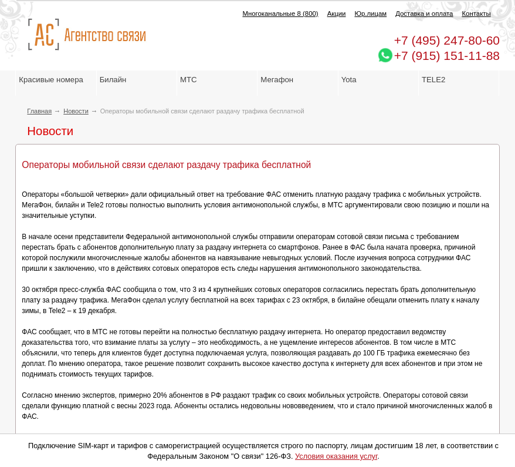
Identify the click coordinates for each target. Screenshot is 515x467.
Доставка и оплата (424, 13)
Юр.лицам (370, 13)
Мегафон (276, 79)
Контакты (476, 13)
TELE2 (433, 79)
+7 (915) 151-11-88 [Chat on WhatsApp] (447, 55)
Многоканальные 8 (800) (280, 13)
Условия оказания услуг (336, 456)
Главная (39, 111)
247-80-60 (447, 40)
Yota (349, 79)
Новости (76, 111)
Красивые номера (52, 79)
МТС (188, 79)
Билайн (113, 79)
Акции (336, 13)
